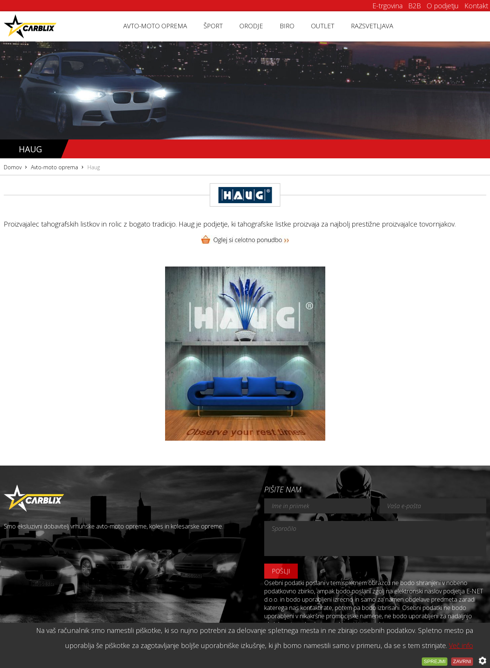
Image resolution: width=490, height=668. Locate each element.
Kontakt (476, 5)
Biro (287, 25)
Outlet (322, 25)
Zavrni (462, 661)
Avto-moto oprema (155, 25)
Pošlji (281, 571)
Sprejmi (435, 661)
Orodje (251, 25)
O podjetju (443, 5)
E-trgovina (387, 5)
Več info (461, 645)
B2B (414, 5)
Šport (213, 25)
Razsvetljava (372, 25)
